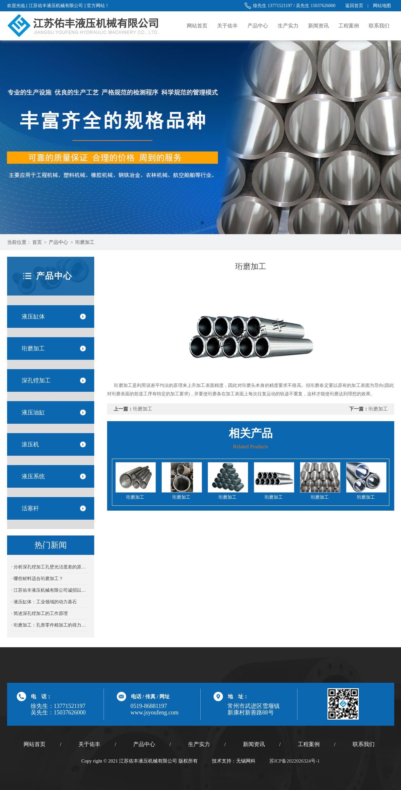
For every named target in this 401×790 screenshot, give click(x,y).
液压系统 (33, 476)
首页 (37, 242)
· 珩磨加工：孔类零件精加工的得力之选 (50, 625)
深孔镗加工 (36, 380)
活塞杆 (30, 508)
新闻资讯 (318, 25)
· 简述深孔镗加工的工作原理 (39, 613)
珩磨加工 (85, 242)
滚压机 (30, 444)
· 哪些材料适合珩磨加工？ (37, 578)
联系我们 (379, 25)
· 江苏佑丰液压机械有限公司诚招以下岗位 (50, 590)
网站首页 (197, 25)
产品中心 (257, 25)
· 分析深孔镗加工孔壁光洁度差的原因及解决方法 (50, 567)
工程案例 (348, 25)
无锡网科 (246, 761)
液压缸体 (33, 316)
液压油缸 (33, 412)
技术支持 (221, 761)
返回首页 (354, 5)
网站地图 (382, 5)
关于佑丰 (227, 25)
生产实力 (288, 25)
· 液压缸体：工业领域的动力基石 (44, 601)
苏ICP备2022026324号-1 (294, 761)
